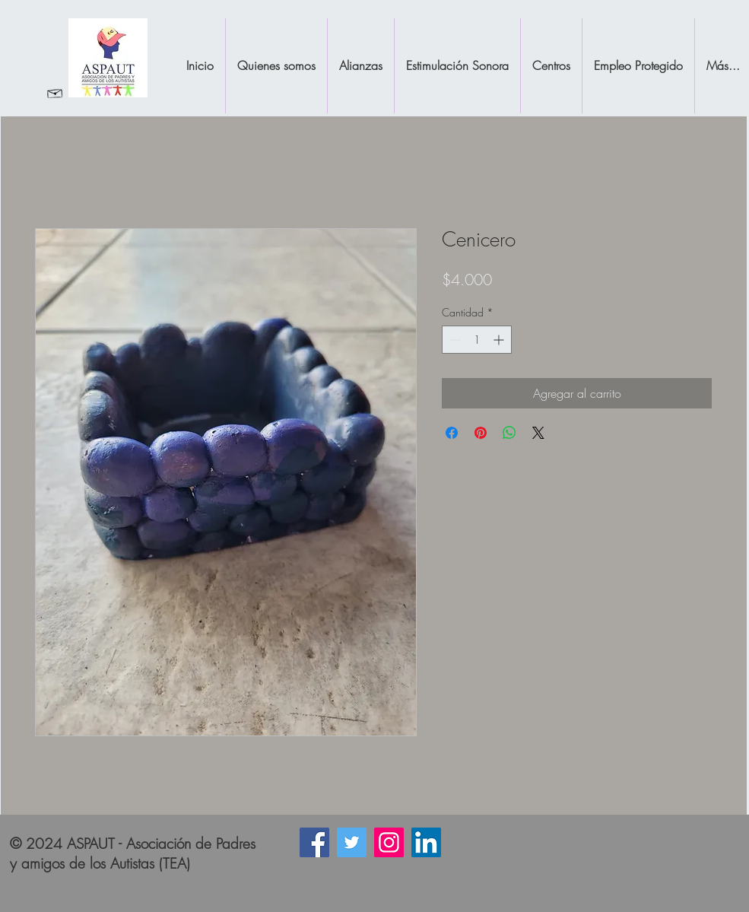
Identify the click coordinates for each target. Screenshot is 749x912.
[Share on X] (538, 433)
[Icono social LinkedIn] (426, 842)
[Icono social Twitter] (352, 842)
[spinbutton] (476, 339)
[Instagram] (389, 842)
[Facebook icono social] (314, 842)
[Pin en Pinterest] (480, 433)
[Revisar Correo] (55, 92)
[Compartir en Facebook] (452, 433)
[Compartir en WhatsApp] (509, 433)
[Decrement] (453, 339)
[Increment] (499, 339)
